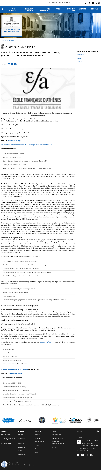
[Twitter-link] (96, 3)
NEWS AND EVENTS (28, 10)
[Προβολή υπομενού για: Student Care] (76, 9)
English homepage (64, 3)
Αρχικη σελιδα (53, 3)
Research (21, 443)
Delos (37, 449)
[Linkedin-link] (99, 3)
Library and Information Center (58, 442)
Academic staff (6, 443)
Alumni (20, 450)
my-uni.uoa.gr (39, 442)
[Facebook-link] (89, 3)
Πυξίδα (37, 452)
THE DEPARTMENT (44, 10)
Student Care (22, 447)
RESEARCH (82, 9)
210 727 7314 (91, 446)
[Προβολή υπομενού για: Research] (88, 9)
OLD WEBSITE (12, 10)
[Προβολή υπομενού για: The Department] (51, 9)
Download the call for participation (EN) (13, 145)
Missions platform (45, 342)
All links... (55, 447)
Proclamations (56, 435)
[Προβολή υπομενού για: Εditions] (99, 9)
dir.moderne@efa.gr (14, 141)
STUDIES (57, 9)
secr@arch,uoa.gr (82, 450)
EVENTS (79, 61)
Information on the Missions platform (14, 370)
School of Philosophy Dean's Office (8, 439)
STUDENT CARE (71, 10)
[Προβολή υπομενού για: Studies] (61, 9)
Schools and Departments (22, 439)
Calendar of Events (58, 438)
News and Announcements (13, 40)
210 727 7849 (87, 448)
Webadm (38, 435)
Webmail (37, 438)
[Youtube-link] (93, 3)
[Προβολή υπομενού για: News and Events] (34, 9)
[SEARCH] (80, 3)
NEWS (79, 58)
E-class (37, 445)
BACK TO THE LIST (67, 64)
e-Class (20, 435)
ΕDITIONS (94, 9)
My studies (21, 454)
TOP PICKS (80, 55)
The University (5, 435)
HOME (2, 40)
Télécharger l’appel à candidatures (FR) (40, 145)
